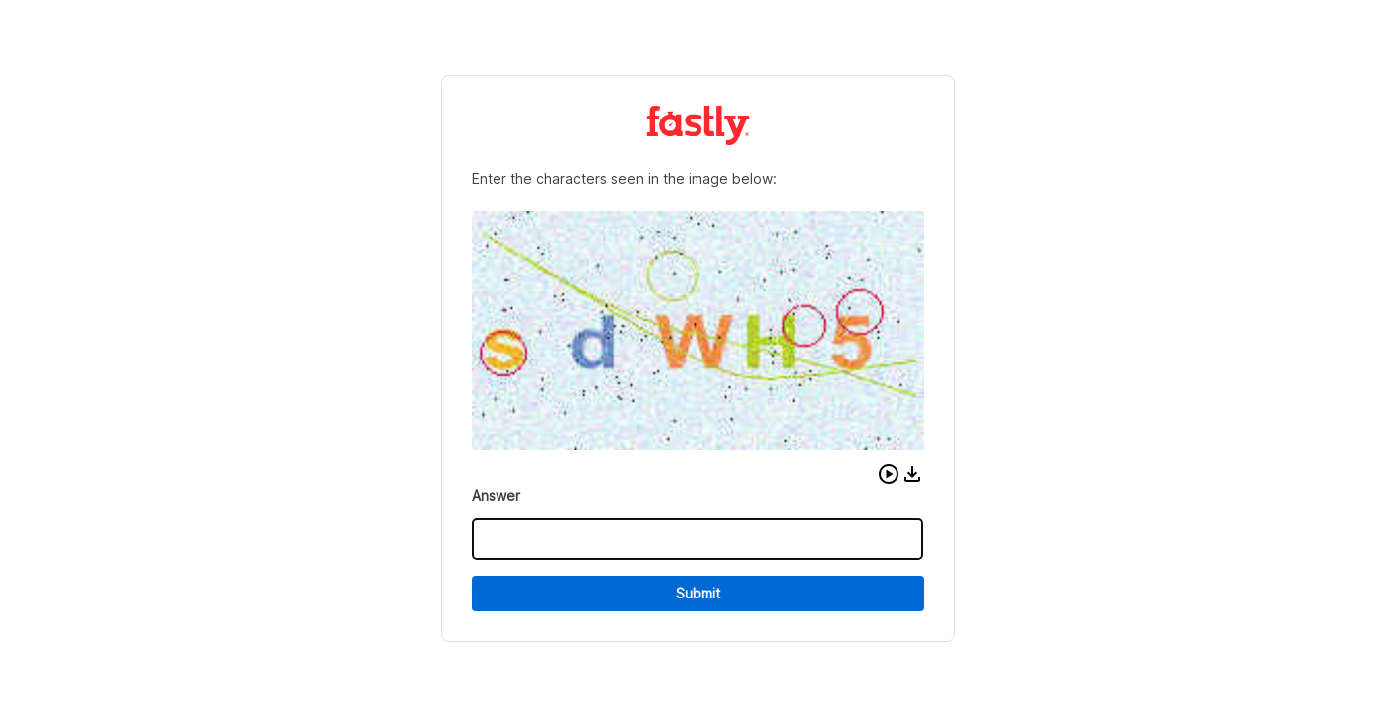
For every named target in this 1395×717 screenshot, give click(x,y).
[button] (888, 474)
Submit (698, 593)
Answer (496, 495)
